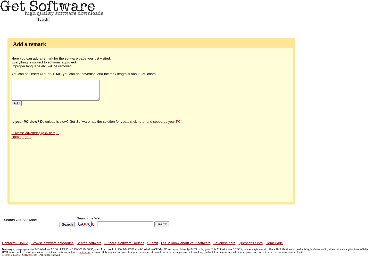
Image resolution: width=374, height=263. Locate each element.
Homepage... (21, 141)
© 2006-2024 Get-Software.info (19, 254)
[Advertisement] (353, 16)
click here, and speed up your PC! (156, 125)
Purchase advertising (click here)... (35, 137)
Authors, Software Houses (124, 243)
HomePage (274, 243)
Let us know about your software (186, 243)
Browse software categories (52, 243)
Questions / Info (250, 243)
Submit (152, 243)
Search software (89, 243)
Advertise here (224, 243)
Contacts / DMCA (15, 243)
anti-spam (85, 252)
